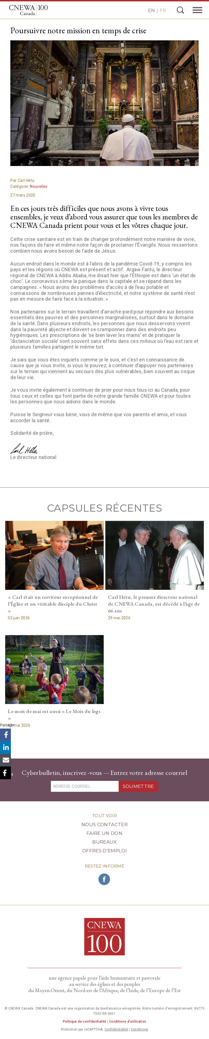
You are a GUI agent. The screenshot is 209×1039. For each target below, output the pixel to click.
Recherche (180, 10)
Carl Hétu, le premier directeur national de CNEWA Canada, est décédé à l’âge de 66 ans (153, 604)
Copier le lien (6, 773)
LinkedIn (6, 748)
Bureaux (104, 842)
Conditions (139, 1029)
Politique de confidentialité (84, 1021)
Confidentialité (116, 1029)
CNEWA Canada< (29, 10)
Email (6, 761)
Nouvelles (38, 186)
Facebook (6, 736)
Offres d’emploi (104, 850)
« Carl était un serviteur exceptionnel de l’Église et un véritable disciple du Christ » (53, 604)
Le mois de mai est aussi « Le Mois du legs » (54, 714)
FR (163, 10)
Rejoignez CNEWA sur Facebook (104, 879)
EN (151, 10)
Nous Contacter (104, 824)
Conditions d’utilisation (127, 1021)
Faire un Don (104, 833)
